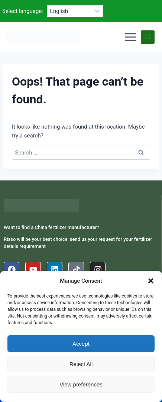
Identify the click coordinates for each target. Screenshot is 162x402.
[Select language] (75, 11)
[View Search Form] (148, 37)
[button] (151, 281)
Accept (81, 343)
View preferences (81, 384)
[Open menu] (130, 37)
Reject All (81, 364)
